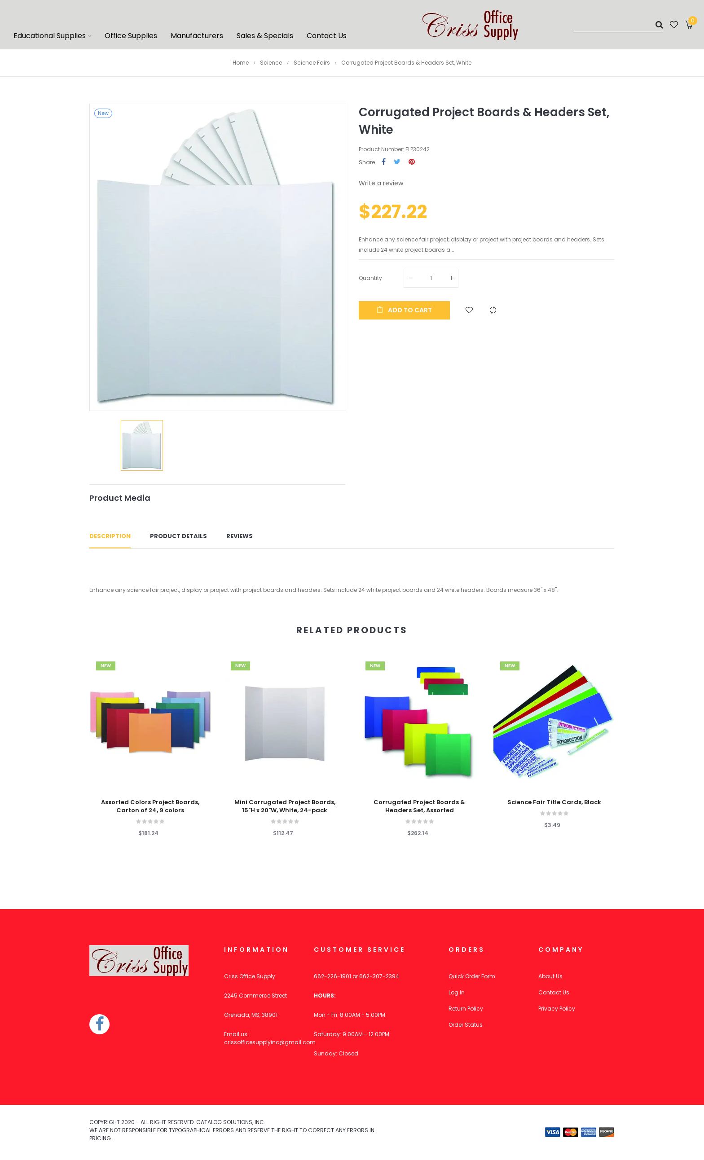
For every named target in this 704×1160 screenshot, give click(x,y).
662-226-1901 (332, 976)
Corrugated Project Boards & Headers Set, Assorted (419, 806)
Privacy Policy (556, 1008)
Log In (457, 992)
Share (384, 162)
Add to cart (404, 310)
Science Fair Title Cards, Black (554, 802)
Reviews (239, 536)
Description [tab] (110, 536)
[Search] (618, 24)
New (106, 665)
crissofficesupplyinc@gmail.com (270, 1042)
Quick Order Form (472, 976)
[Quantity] (431, 278)
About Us (550, 976)
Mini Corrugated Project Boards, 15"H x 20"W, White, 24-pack (284, 806)
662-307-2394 (379, 976)
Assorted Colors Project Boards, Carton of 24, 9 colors (150, 806)
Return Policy (466, 1008)
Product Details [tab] (178, 536)
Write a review (381, 183)
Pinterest (412, 162)
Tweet (397, 162)
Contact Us (553, 992)
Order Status (466, 1025)
